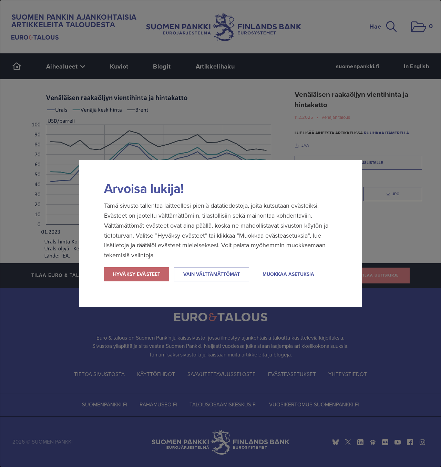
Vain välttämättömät (211, 274)
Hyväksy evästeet (136, 274)
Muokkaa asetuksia (288, 274)
